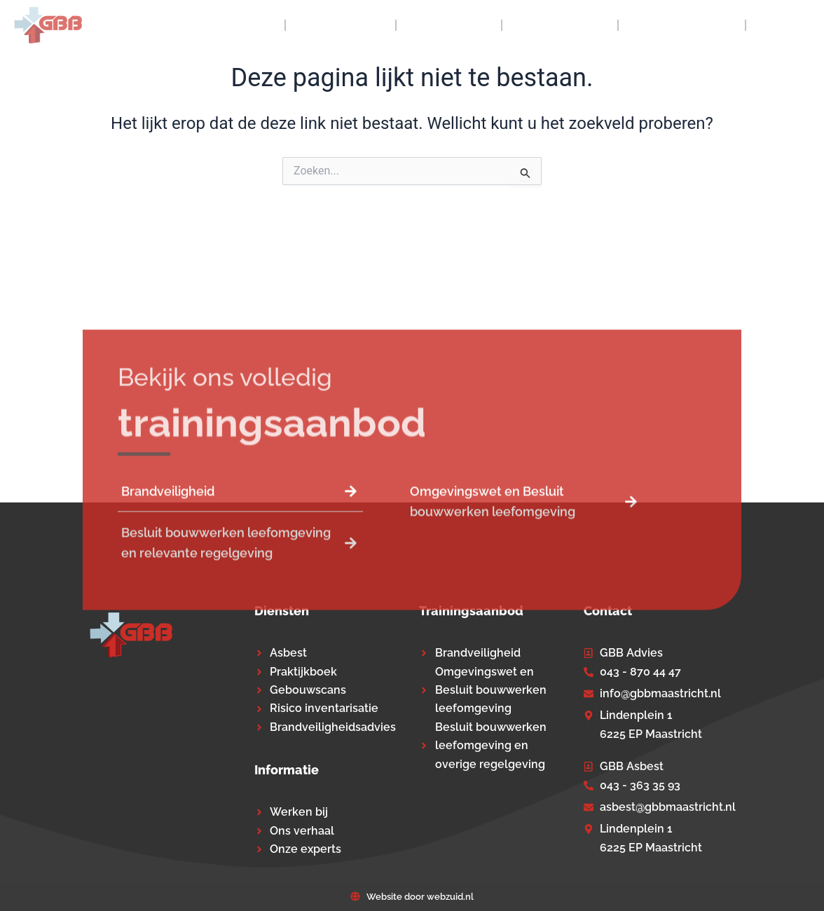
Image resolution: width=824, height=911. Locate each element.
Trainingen (559, 25)
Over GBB (340, 25)
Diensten (448, 25)
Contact (785, 25)
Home (251, 25)
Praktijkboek (682, 25)
